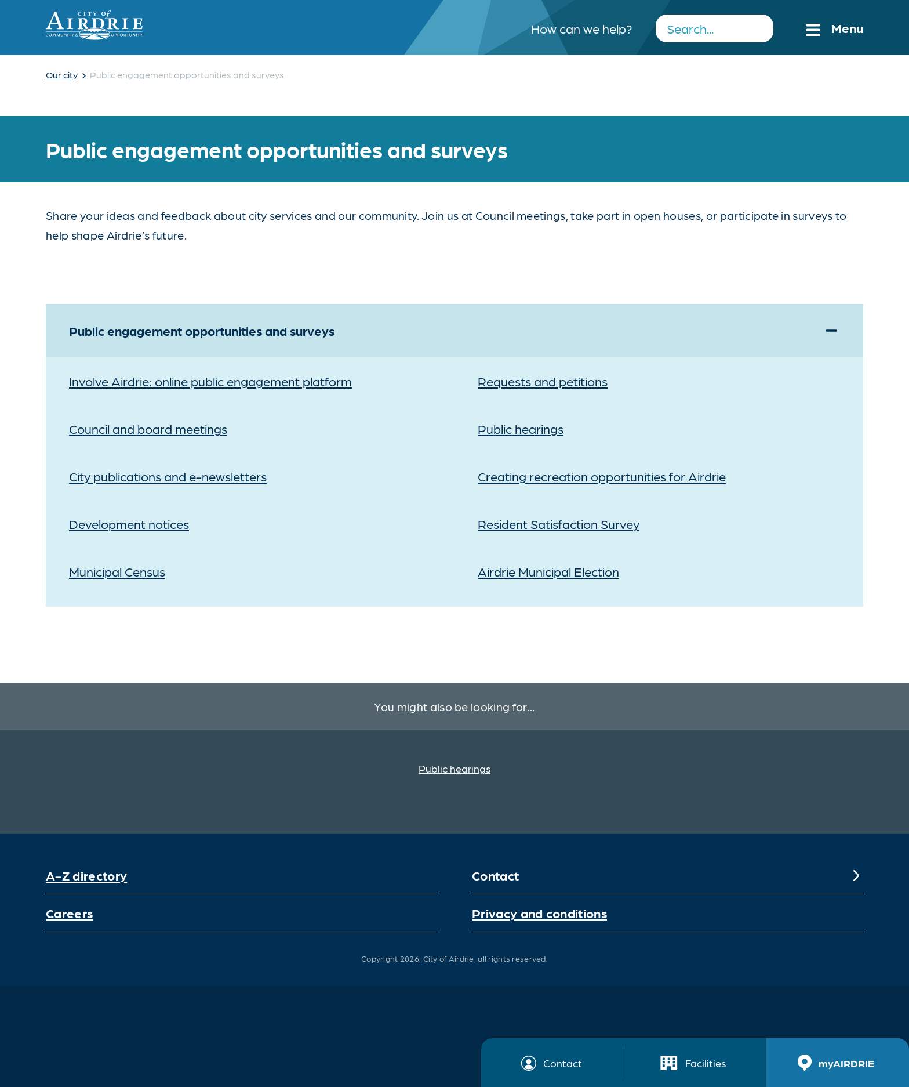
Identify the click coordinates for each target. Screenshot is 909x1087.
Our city (62, 74)
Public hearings (454, 768)
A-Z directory (86, 875)
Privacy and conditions (539, 913)
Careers (69, 913)
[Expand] (831, 330)
